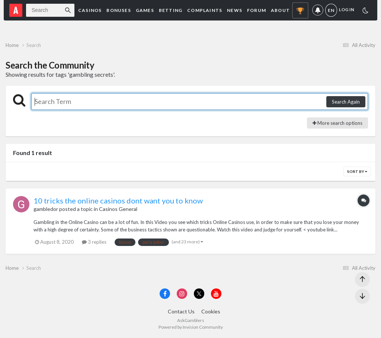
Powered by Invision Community (191, 327)
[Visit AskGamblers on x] (199, 293)
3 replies (94, 242)
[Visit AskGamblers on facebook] (165, 293)
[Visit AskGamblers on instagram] (182, 293)
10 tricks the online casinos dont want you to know (118, 200)
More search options (337, 123)
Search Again (346, 102)
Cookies (210, 311)
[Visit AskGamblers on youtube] (216, 293)
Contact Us (181, 311)
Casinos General (118, 209)
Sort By (357, 171)
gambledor (45, 209)
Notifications (317, 10)
